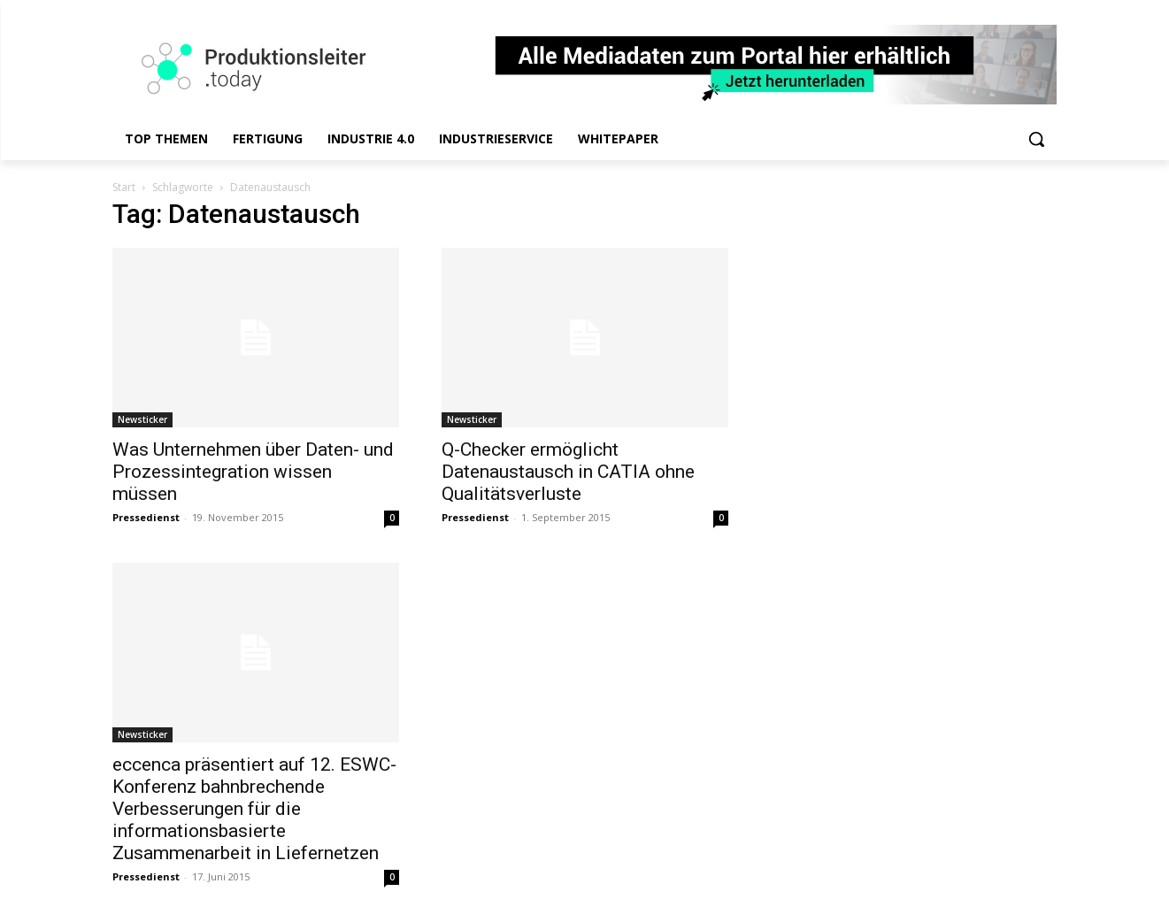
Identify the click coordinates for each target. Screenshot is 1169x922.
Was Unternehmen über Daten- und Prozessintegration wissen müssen (253, 471)
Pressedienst (146, 517)
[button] (1036, 139)
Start (123, 187)
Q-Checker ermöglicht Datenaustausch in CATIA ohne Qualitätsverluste (568, 471)
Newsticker (142, 419)
